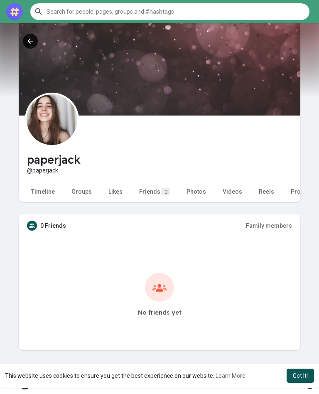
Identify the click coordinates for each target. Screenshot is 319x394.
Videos (232, 191)
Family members (269, 225)
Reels (266, 191)
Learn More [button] (230, 375)
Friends (154, 191)
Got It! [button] (300, 375)
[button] (169, 11)
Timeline (43, 191)
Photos (196, 191)
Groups (81, 191)
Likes (115, 191)
